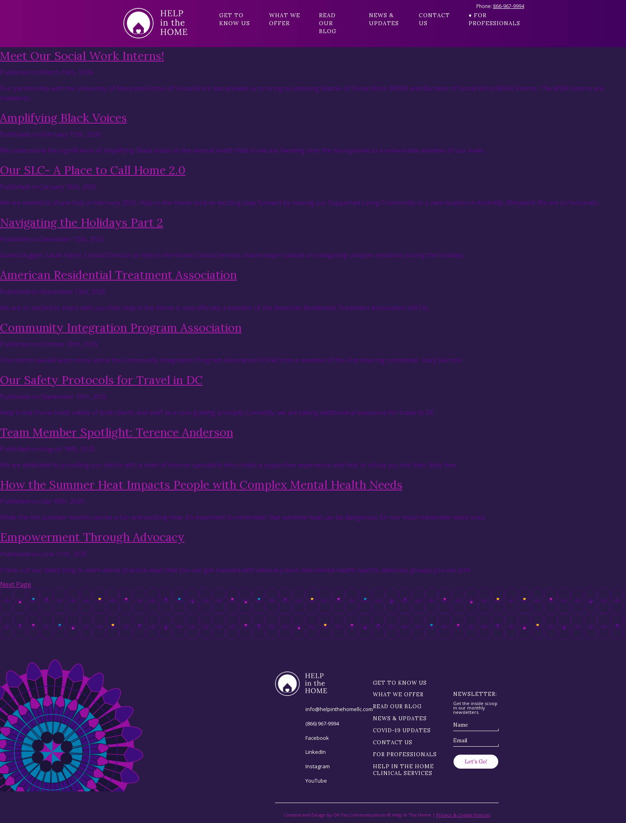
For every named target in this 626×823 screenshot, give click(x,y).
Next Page (15, 584)
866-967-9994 (508, 6)
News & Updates (384, 19)
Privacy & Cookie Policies (463, 815)
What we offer (284, 19)
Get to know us (234, 19)
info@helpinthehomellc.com (339, 709)
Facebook (317, 737)
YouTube (316, 780)
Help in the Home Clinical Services (403, 770)
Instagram (317, 766)
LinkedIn (315, 751)
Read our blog (328, 23)
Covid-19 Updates (402, 730)
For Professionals (405, 754)
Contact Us (434, 19)
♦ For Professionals (486, 19)
